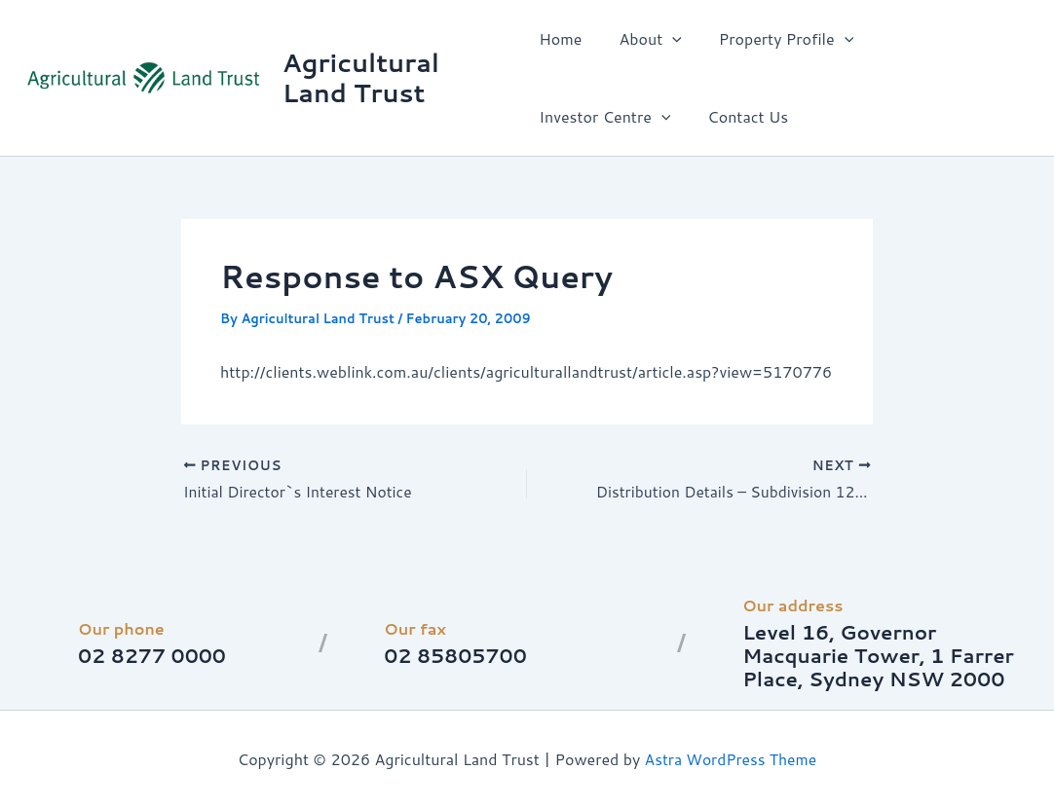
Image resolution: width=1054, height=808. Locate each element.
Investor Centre (938, 39)
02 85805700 (456, 655)
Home (560, 38)
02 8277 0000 (153, 655)
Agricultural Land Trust (361, 77)
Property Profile (774, 39)
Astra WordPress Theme (731, 759)
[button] (666, 39)
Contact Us (579, 116)
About (644, 39)
